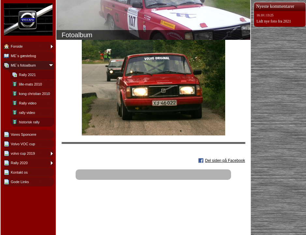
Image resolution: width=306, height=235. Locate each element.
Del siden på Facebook (225, 160)
